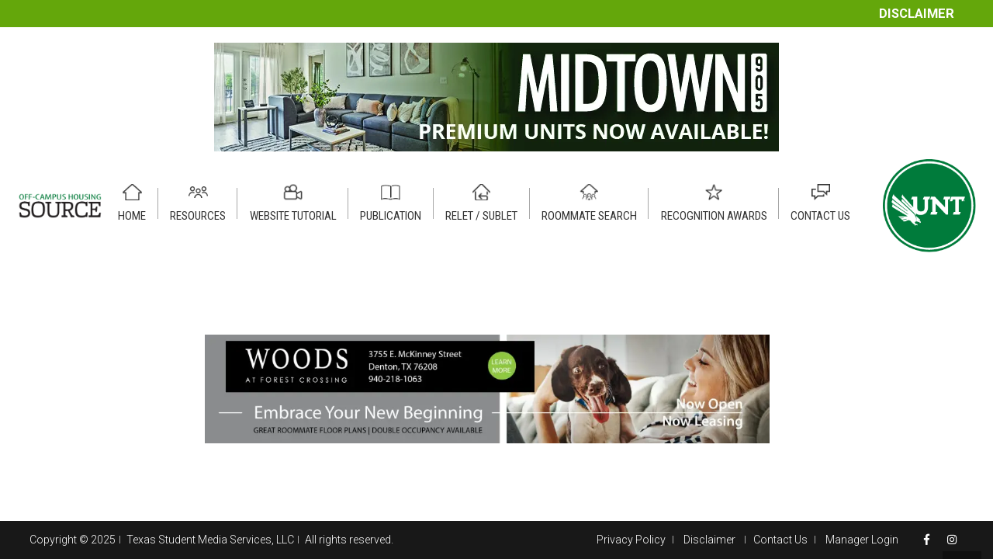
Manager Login (861, 539)
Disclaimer (916, 13)
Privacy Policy (631, 539)
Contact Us (780, 539)
